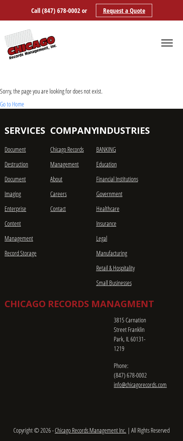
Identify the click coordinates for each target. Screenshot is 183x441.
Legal (101, 238)
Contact (58, 208)
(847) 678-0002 (130, 375)
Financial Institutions (117, 178)
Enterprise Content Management (19, 223)
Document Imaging (15, 186)
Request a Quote (124, 10)
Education (106, 164)
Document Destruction (16, 156)
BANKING (106, 149)
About (56, 178)
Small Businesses (114, 282)
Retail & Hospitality (115, 267)
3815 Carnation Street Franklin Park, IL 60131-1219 (130, 334)
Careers (58, 193)
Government (109, 193)
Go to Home (12, 104)
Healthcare (107, 208)
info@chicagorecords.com (140, 384)
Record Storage (21, 253)
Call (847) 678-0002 (55, 10)
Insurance (106, 223)
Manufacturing (111, 253)
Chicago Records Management (67, 156)
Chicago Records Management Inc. (90, 430)
